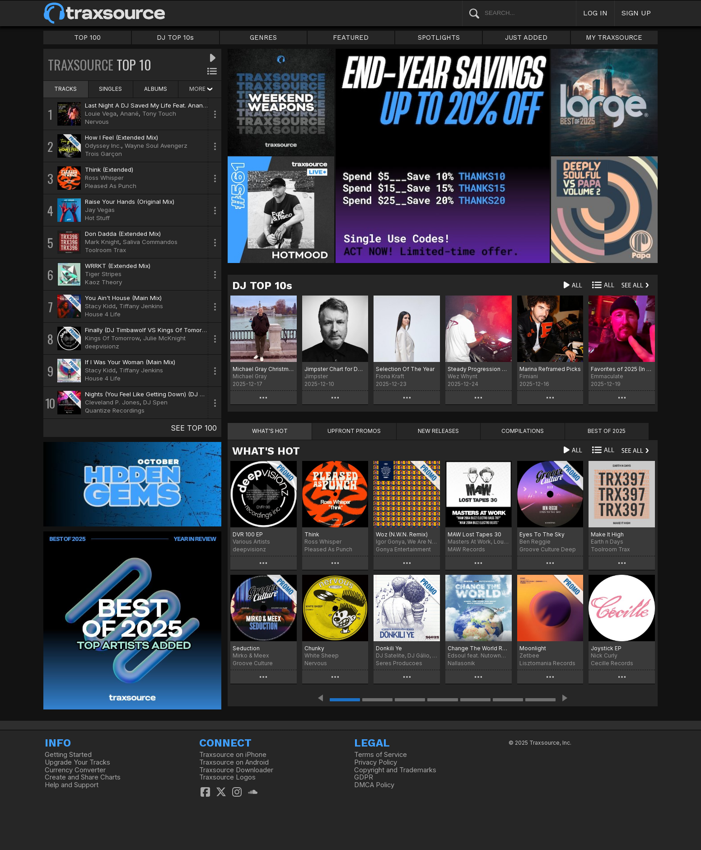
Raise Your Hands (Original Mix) (129, 201)
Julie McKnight (164, 338)
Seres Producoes (399, 663)
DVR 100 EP (248, 534)
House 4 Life (103, 314)
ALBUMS (155, 88)
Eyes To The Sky (542, 534)
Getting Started (68, 755)
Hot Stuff (97, 217)
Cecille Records (612, 663)
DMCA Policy (374, 785)
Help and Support (71, 785)
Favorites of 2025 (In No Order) (622, 369)
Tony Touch (159, 113)
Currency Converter (75, 770)
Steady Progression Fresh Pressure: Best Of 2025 (478, 369)
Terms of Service (380, 755)
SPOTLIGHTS (439, 37)
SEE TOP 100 (194, 427)
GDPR (363, 777)
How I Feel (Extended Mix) (121, 137)
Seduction (246, 648)
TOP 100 (87, 37)
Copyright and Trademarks (395, 770)
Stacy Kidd (100, 306)
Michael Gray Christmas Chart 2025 (263, 369)
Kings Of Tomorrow (112, 338)
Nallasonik (461, 663)
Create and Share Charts (83, 777)
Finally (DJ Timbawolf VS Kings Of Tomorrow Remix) (159, 329)
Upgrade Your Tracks (77, 762)
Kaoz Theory (103, 282)
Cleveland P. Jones (112, 402)
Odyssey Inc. (103, 145)
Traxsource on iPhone (232, 755)
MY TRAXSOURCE (614, 37)
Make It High (607, 534)
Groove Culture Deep (547, 549)
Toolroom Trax (105, 250)
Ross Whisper (104, 177)
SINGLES (110, 88)
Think (311, 534)
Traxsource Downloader (236, 770)
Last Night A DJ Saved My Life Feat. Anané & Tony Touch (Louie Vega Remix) (194, 105)
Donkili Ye (389, 648)
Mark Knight (102, 241)
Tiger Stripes (103, 273)
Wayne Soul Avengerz (156, 145)
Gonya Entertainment (403, 549)
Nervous (97, 121)
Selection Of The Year (405, 369)
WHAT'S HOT (266, 451)
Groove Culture (253, 663)
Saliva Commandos (150, 241)
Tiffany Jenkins (141, 306)
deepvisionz (102, 346)
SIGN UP (636, 13)
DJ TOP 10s (175, 37)
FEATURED (351, 37)
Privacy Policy (375, 762)
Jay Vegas (100, 209)
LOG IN (595, 13)
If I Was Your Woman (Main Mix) (130, 362)
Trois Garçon (103, 153)
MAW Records (466, 549)
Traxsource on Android (234, 762)
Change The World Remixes (478, 648)
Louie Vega (101, 113)
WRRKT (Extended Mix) (117, 265)
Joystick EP (606, 648)
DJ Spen (155, 402)
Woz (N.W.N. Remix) (402, 534)
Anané (129, 113)
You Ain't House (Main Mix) (123, 297)
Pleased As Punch (110, 185)
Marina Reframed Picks (550, 369)
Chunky (314, 648)
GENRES (263, 37)
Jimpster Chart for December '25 (335, 369)
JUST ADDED (526, 37)
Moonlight (532, 648)
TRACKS (65, 88)
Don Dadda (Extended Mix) (123, 233)
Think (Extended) (109, 169)
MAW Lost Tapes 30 (474, 534)
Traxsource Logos (227, 777)
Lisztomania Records (547, 663)
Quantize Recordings (115, 410)
